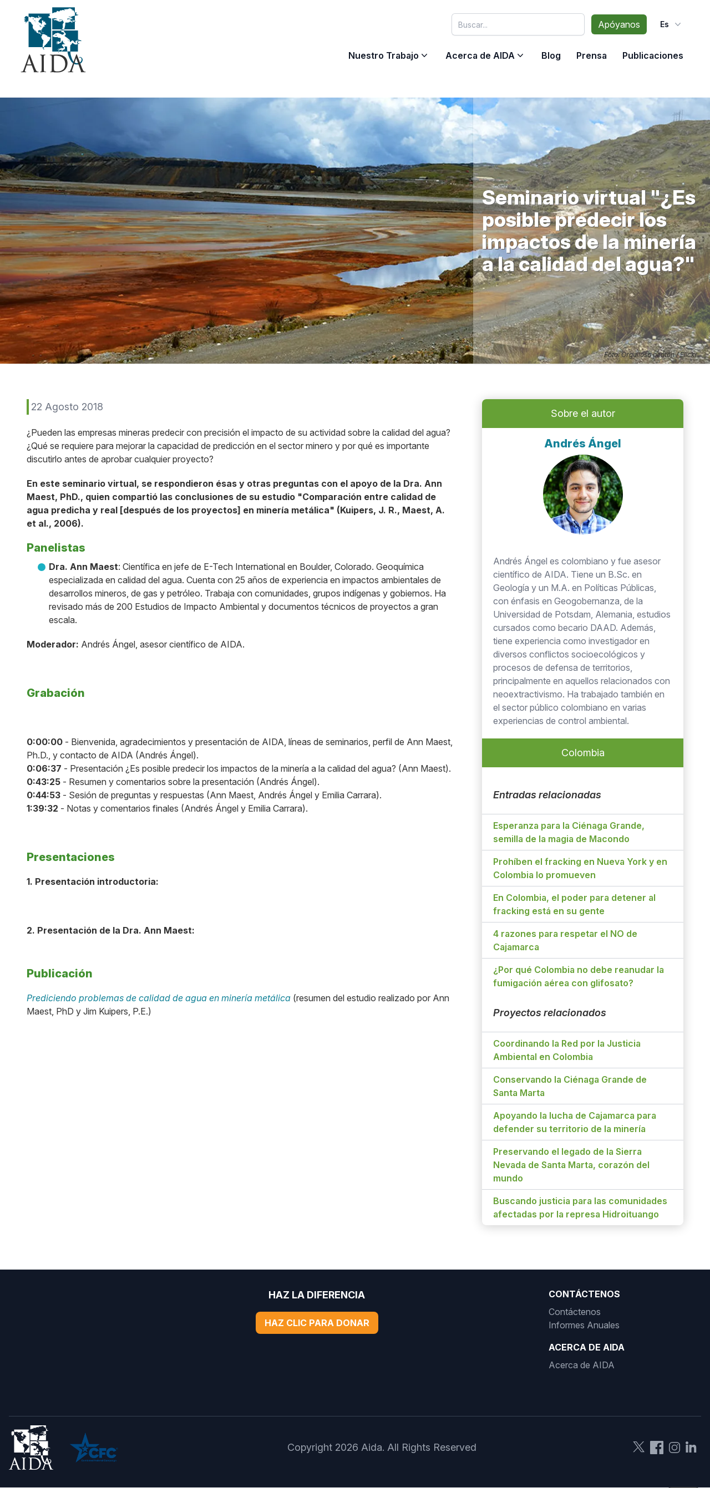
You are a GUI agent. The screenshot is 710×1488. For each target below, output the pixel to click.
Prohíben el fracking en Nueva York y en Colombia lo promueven (580, 868)
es (671, 24)
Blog (551, 55)
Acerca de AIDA (480, 55)
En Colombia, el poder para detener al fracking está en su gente (574, 904)
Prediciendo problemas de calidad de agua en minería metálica (159, 997)
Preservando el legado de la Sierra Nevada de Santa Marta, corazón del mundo (571, 1165)
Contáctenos (575, 1311)
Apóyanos (619, 24)
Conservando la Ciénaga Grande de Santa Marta (570, 1086)
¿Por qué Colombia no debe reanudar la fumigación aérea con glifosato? (578, 976)
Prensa (591, 55)
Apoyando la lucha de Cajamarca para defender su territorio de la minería (574, 1122)
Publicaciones (652, 55)
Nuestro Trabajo (383, 55)
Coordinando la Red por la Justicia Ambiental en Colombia (567, 1050)
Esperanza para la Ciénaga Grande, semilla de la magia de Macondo (569, 832)
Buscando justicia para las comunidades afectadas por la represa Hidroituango (580, 1207)
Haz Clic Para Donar (317, 1322)
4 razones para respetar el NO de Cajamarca (565, 940)
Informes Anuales (584, 1325)
